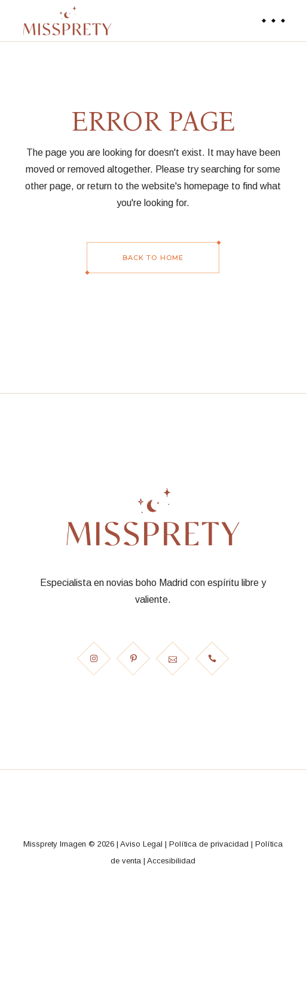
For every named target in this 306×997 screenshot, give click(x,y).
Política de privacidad (209, 843)
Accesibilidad (171, 860)
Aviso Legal (141, 843)
